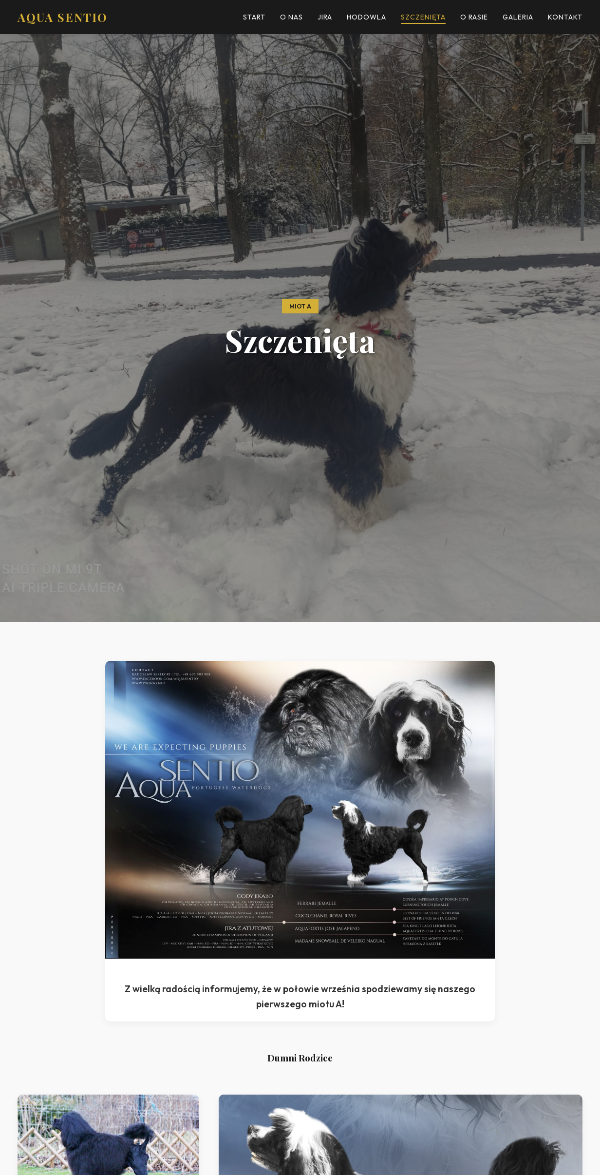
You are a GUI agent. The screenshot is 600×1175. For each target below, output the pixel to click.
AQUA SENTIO (63, 17)
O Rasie (474, 17)
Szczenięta (423, 17)
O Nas (291, 17)
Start (254, 17)
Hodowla (366, 17)
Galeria (518, 17)
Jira (325, 17)
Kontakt (565, 17)
